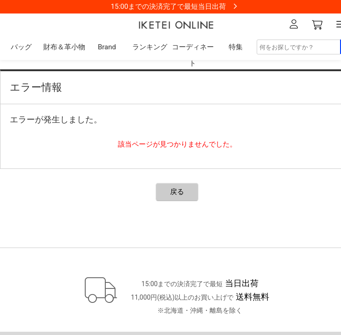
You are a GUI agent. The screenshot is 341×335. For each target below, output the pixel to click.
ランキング (149, 47)
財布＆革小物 (64, 47)
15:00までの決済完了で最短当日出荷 (168, 6)
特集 (236, 47)
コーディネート (193, 55)
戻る (177, 192)
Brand (107, 47)
